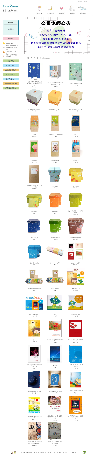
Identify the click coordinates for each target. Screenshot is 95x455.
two (51, 9)
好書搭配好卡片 (10, 88)
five (82, 9)
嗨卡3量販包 (76, 186)
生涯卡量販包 (55, 211)
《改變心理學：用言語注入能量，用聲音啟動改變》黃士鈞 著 (34, 83)
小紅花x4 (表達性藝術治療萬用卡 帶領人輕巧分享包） (12, 47)
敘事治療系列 (10, 79)
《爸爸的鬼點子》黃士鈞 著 (55, 391)
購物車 (85, 1)
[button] (53, 52)
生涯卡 (34, 134)
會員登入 (74, 1)
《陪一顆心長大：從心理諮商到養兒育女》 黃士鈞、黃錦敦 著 (55, 417)
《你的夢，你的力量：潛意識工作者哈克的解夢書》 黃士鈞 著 (75, 417)
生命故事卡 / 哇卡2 (75, 314)
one (39, 9)
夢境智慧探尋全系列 (34, 314)
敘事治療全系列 (76, 288)
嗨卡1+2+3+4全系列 (55, 263)
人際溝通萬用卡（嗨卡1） (75, 109)
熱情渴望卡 (76, 160)
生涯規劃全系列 (55, 288)
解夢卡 (55, 365)
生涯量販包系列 (10, 70)
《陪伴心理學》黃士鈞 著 (75, 83)
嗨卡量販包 (34, 211)
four (72, 9)
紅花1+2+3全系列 (75, 263)
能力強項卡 (34, 160)
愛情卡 (75, 134)
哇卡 (55, 314)
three (62, 9)
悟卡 (34, 340)
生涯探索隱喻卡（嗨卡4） (34, 109)
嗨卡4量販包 (55, 186)
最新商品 (11, 61)
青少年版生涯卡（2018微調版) (55, 134)
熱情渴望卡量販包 (34, 263)
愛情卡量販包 (34, 237)
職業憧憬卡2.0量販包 (75, 237)
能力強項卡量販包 (55, 237)
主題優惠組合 (10, 74)
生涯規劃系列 (10, 65)
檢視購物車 (10, 29)
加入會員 (80, 1)
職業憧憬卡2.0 (9, 43)
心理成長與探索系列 (10, 83)
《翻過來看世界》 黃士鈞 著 (34, 391)
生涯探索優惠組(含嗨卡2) (34, 288)
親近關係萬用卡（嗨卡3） (55, 109)
